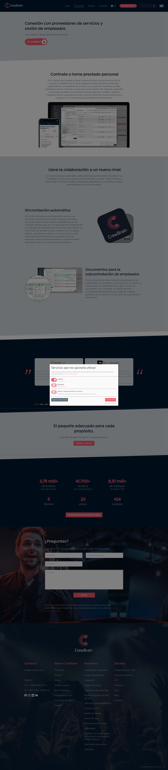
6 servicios (62, 387)
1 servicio (61, 381)
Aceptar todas (110, 400)
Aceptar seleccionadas (60, 400)
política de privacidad (70, 374)
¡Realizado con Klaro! (110, 403)
